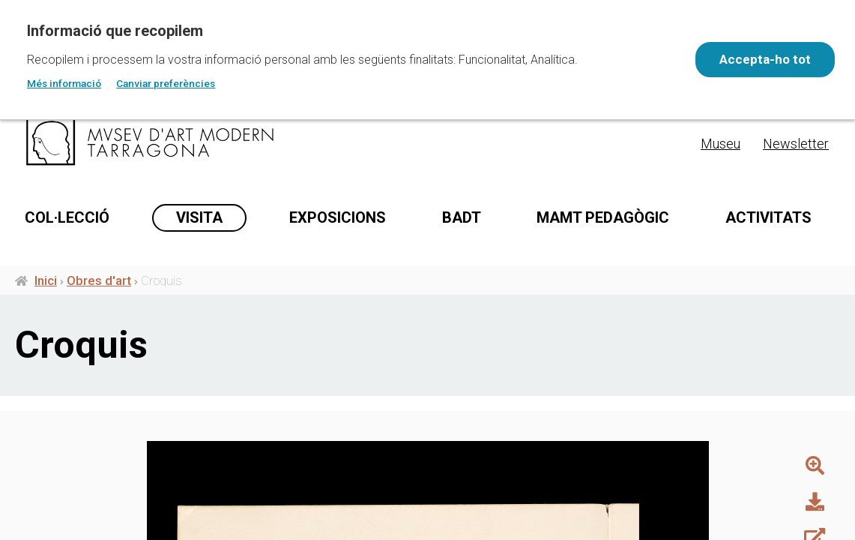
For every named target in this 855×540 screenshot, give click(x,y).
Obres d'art (99, 283)
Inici (45, 283)
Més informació (64, 83)
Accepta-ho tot (762, 59)
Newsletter (796, 144)
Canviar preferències (165, 83)
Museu (720, 144)
